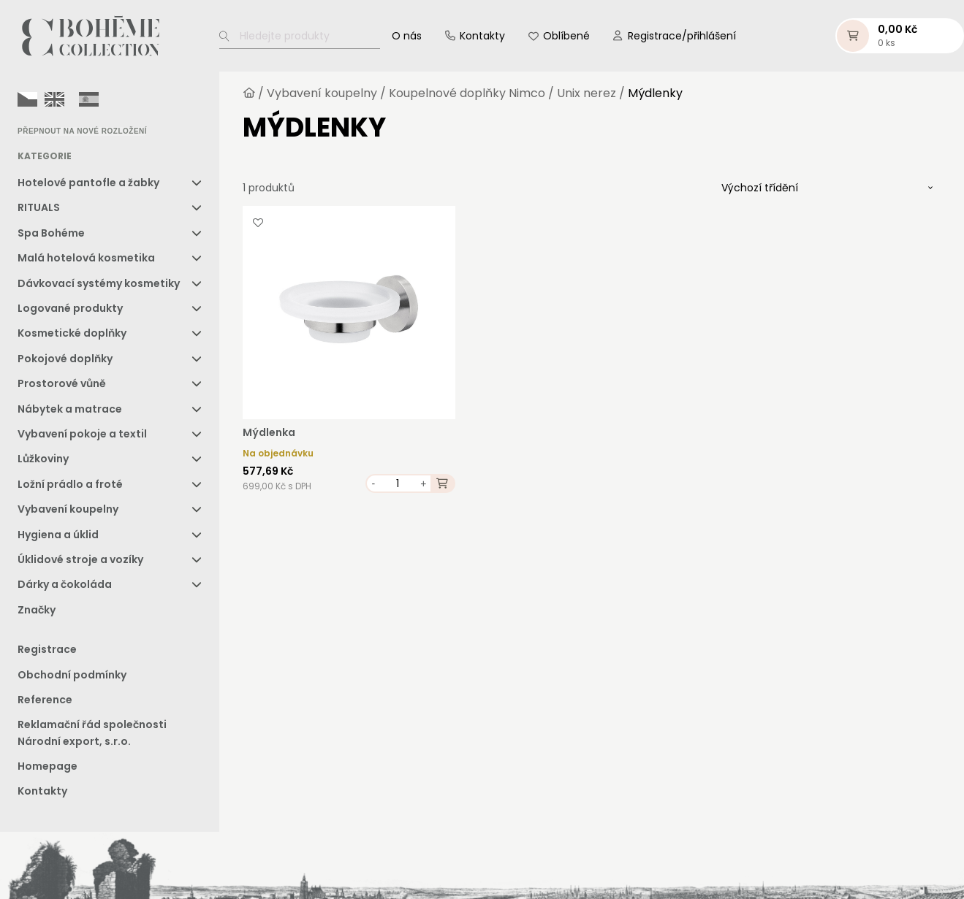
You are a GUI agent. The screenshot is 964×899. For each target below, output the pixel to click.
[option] (54, 99)
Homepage (47, 766)
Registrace (47, 649)
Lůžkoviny (43, 458)
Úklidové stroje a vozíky (80, 559)
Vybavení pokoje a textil (82, 433)
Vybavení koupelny (68, 509)
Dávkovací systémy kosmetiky (99, 283)
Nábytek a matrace (70, 409)
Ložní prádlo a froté (70, 484)
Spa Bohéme (51, 233)
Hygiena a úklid (58, 534)
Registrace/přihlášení (682, 35)
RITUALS (39, 207)
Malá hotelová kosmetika (86, 257)
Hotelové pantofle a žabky (88, 182)
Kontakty (482, 35)
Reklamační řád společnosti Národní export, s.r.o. (92, 732)
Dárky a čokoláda (65, 584)
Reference (45, 699)
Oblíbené (566, 35)
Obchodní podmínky (72, 674)
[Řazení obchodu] (827, 187)
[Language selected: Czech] (62, 98)
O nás (407, 35)
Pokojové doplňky (65, 358)
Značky (37, 609)
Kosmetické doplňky (72, 333)
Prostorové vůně (62, 383)
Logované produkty (70, 308)
